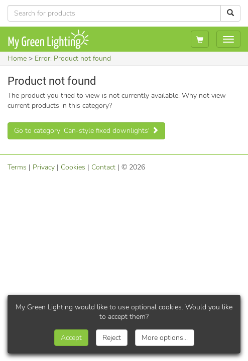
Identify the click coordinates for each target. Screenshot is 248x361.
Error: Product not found (73, 58)
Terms (17, 167)
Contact (103, 167)
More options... (165, 337)
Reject (111, 337)
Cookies (73, 167)
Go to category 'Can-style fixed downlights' (86, 130)
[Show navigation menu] (228, 39)
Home (17, 58)
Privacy (44, 167)
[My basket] (200, 39)
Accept (71, 337)
